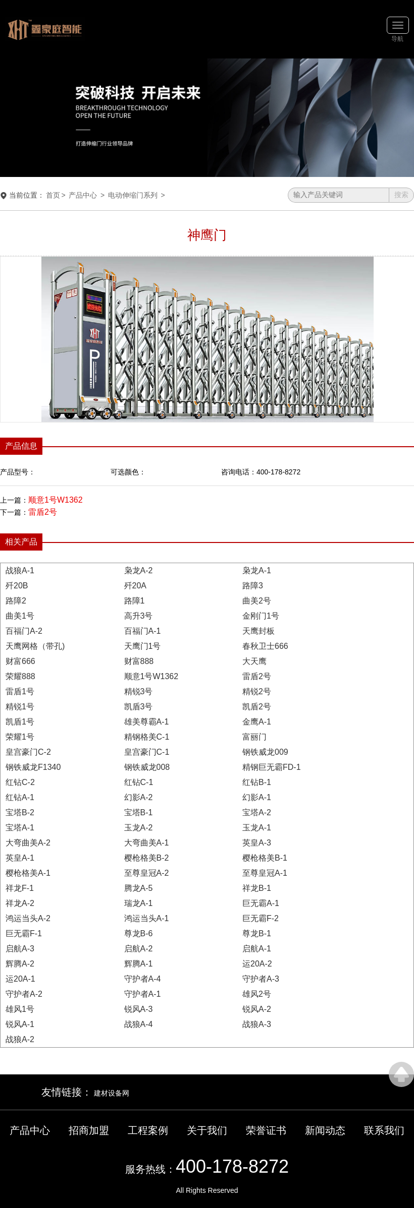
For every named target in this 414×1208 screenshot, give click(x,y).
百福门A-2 (24, 631)
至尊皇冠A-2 (146, 873)
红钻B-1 (256, 782)
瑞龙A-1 (138, 903)
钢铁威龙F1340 (33, 767)
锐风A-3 (138, 1009)
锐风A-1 (20, 1024)
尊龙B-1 (256, 933)
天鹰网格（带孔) (35, 646)
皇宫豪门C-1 (147, 752)
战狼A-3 (256, 1024)
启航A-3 (20, 948)
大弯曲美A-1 (146, 842)
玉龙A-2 (138, 827)
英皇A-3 (256, 842)
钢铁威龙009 (265, 752)
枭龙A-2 (138, 570)
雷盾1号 (20, 691)
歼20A (135, 585)
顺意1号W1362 (55, 500)
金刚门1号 (260, 616)
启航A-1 (256, 948)
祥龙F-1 (20, 888)
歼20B (17, 585)
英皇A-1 (20, 858)
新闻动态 (325, 1130)
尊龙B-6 (138, 933)
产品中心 (83, 195)
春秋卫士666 (265, 646)
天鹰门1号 (142, 646)
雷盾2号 (42, 512)
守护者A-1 (142, 994)
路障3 (252, 585)
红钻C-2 (20, 782)
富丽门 (254, 737)
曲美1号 (20, 616)
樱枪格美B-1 (264, 858)
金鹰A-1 (256, 721)
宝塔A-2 (256, 812)
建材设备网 (111, 1093)
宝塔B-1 (138, 812)
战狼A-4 (138, 1024)
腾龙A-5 (138, 888)
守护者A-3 (260, 979)
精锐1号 (20, 706)
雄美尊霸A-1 (146, 721)
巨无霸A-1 (260, 903)
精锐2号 (256, 691)
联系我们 (384, 1130)
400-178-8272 (232, 1166)
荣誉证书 (266, 1130)
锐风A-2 (256, 1009)
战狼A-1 (20, 570)
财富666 (20, 661)
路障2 (16, 600)
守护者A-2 (24, 994)
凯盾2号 (256, 706)
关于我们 (207, 1130)
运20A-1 (20, 979)
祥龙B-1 (256, 888)
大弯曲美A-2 (28, 842)
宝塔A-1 (20, 827)
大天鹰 (254, 661)
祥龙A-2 (20, 903)
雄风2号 (256, 994)
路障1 (134, 600)
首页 (53, 195)
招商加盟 (89, 1130)
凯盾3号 (138, 706)
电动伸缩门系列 (133, 195)
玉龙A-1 (256, 827)
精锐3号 (138, 691)
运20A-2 (257, 963)
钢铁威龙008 (147, 767)
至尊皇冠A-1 (264, 873)
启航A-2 (138, 948)
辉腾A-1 (138, 963)
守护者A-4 (142, 979)
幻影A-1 (256, 797)
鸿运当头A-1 (146, 918)
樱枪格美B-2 (146, 858)
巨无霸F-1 (24, 933)
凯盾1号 (20, 721)
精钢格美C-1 (147, 737)
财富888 (139, 661)
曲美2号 (256, 600)
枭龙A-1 (256, 570)
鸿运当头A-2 (28, 918)
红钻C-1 (138, 782)
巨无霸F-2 (260, 918)
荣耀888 (20, 676)
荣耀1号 (20, 737)
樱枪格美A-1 (28, 873)
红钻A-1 (20, 797)
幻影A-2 (138, 797)
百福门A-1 (142, 631)
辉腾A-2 (20, 963)
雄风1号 (20, 1009)
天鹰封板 (258, 631)
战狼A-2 (20, 1039)
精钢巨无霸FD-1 (271, 767)
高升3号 (138, 616)
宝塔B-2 (20, 812)
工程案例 (148, 1130)
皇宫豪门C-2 (28, 752)
